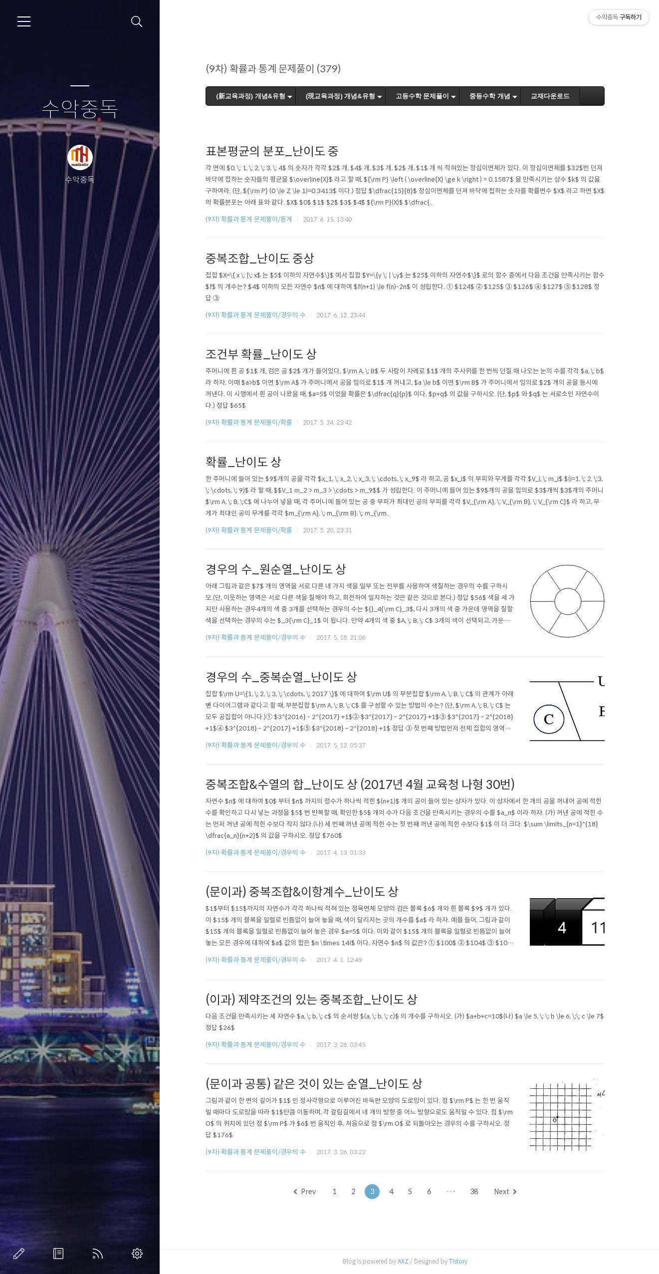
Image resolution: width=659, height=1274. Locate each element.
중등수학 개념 (489, 96)
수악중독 (80, 110)
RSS (100, 1254)
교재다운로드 (550, 96)
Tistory (458, 1261)
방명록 (60, 1254)
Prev (305, 1191)
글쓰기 (21, 1254)
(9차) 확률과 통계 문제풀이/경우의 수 (256, 315)
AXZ (403, 1261)
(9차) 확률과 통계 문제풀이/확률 (249, 422)
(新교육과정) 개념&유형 (250, 96)
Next (505, 1191)
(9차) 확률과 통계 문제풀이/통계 (249, 219)
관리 (139, 1254)
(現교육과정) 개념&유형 (340, 96)
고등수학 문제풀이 (422, 96)
